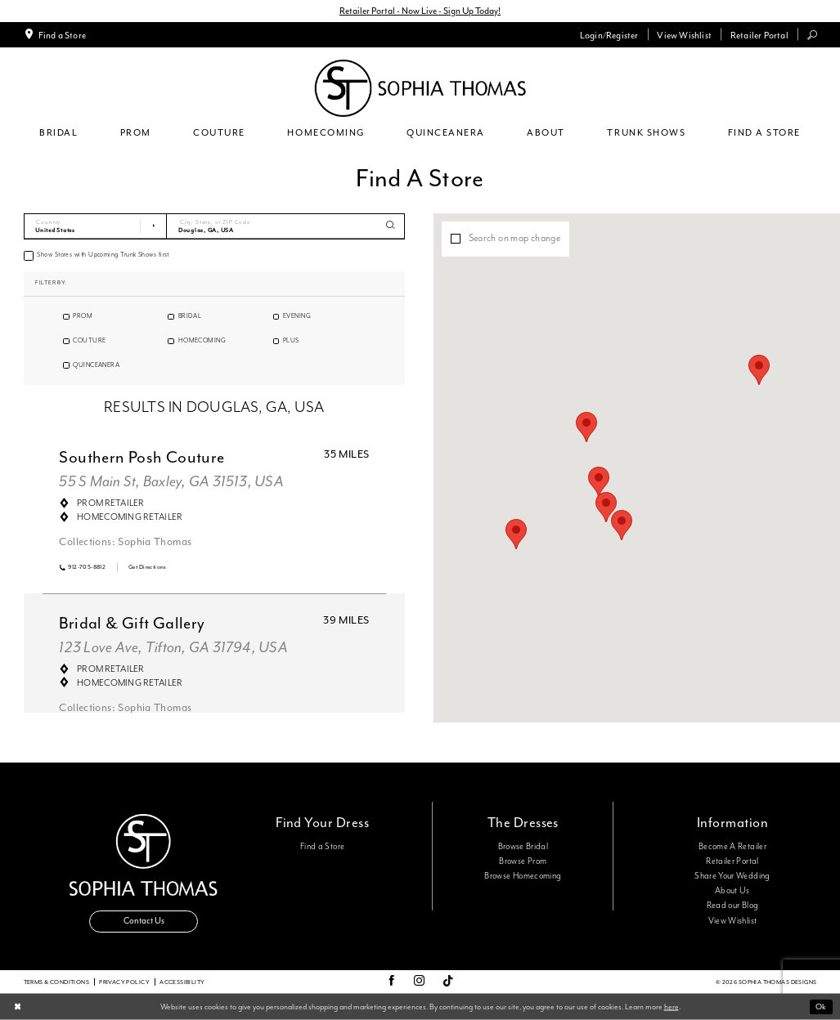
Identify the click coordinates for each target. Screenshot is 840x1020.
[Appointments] (54, 34)
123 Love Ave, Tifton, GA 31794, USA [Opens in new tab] (173, 647)
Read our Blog (733, 905)
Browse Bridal (523, 847)
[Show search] (811, 35)
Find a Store (322, 847)
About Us (732, 891)
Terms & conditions (57, 982)
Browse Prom (522, 861)
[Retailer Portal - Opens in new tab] (759, 34)
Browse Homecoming (522, 876)
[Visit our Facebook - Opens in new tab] (391, 981)
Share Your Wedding (732, 876)
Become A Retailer (732, 847)
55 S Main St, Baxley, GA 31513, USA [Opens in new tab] (171, 481)
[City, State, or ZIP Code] (286, 226)
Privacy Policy (124, 982)
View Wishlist (732, 921)
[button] (609, 34)
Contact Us (144, 920)
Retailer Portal (732, 861)
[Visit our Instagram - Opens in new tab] (419, 981)
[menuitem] (54, 34)
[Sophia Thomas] (419, 88)
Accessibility (181, 982)
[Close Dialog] (17, 1007)
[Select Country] (96, 226)
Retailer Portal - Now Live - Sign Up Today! (420, 10)
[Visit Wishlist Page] (684, 34)
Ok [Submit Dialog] (820, 1006)
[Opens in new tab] (148, 567)
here (671, 1006)
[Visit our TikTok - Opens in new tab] (448, 982)
